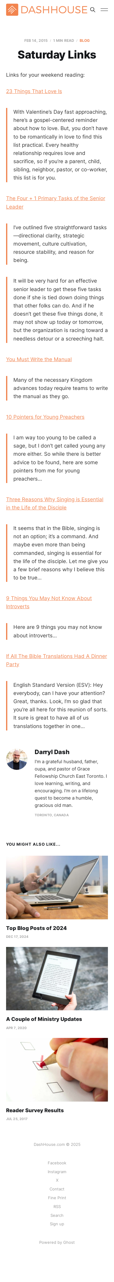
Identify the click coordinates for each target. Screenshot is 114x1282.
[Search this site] (92, 9)
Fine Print (57, 1197)
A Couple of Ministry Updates (44, 1019)
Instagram (57, 1171)
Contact (57, 1188)
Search (57, 1215)
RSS (57, 1206)
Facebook (57, 1162)
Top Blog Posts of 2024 (36, 928)
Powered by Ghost (57, 1242)
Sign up (57, 1223)
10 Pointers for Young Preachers (45, 417)
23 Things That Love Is (34, 91)
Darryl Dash (52, 752)
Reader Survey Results (35, 1110)
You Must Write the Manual (39, 359)
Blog (85, 40)
